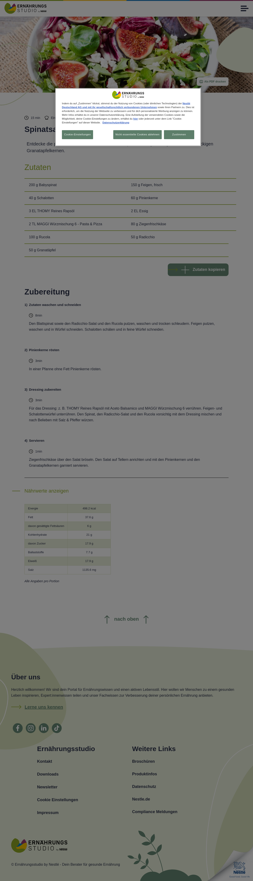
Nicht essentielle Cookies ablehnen (136, 134)
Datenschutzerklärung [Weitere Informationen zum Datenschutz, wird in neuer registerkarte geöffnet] (116, 122)
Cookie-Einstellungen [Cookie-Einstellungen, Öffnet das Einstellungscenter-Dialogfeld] (77, 134)
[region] (128, 117)
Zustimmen (179, 134)
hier (135, 118)
